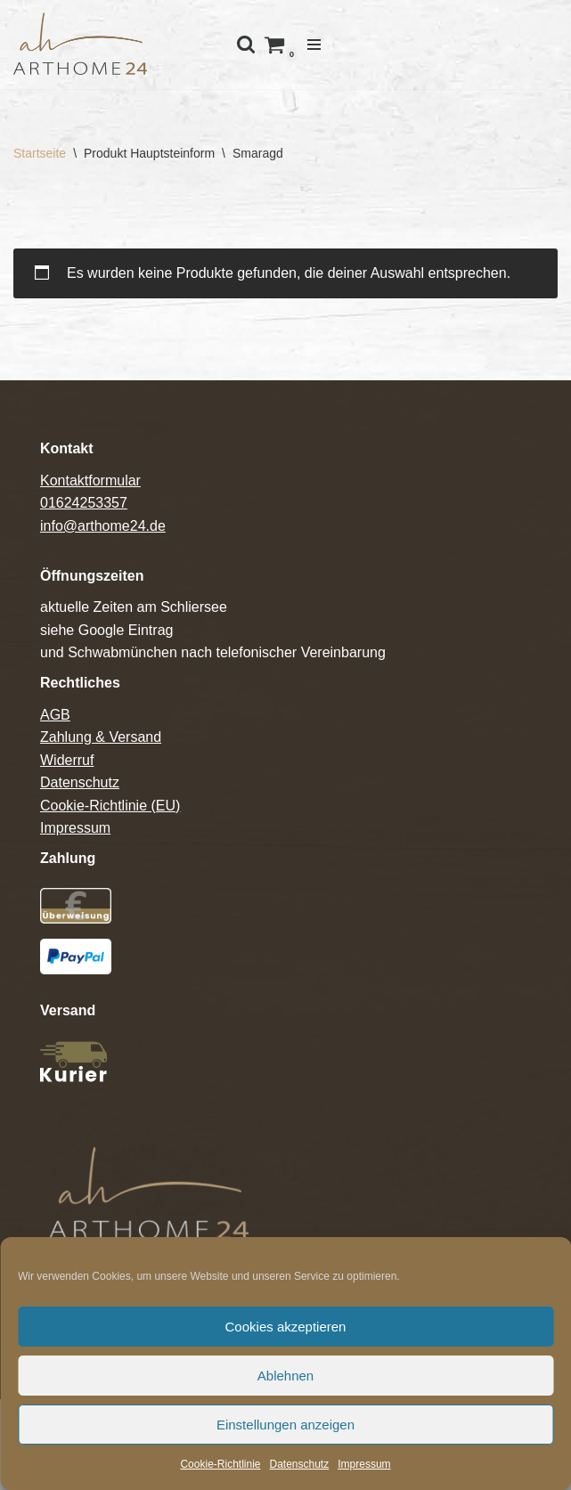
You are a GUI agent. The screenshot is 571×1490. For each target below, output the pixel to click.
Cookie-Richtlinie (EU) (110, 805)
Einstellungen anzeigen (285, 1424)
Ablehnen (285, 1375)
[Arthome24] (80, 44)
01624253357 (83, 502)
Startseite (39, 153)
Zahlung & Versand (100, 737)
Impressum (364, 1464)
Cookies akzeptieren (286, 1326)
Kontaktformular (90, 480)
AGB (55, 714)
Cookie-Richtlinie (220, 1464)
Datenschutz (300, 1464)
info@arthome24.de (103, 525)
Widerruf (67, 760)
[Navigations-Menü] (314, 44)
